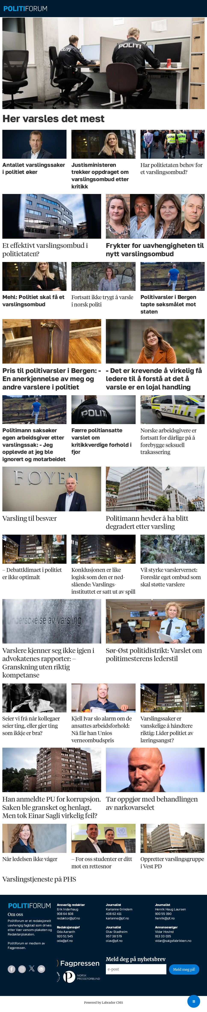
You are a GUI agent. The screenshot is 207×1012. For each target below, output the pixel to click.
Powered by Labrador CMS (103, 1006)
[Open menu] (193, 1001)
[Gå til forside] (25, 8)
